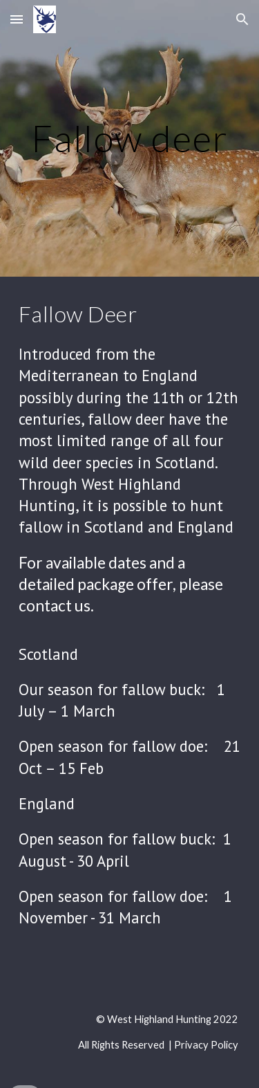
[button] (16, 19)
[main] (130, 138)
